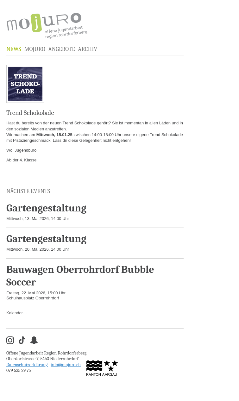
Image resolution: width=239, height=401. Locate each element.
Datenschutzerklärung (27, 364)
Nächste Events (28, 191)
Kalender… (16, 312)
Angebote (61, 49)
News (13, 49)
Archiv (87, 49)
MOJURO (34, 49)
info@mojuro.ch (66, 364)
